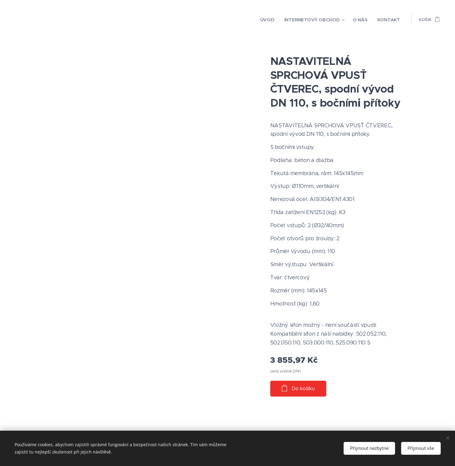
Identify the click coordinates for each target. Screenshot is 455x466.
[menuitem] (280, 19)
